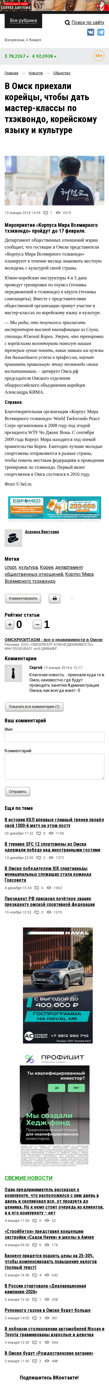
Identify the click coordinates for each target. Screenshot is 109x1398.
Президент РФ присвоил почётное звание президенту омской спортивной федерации (50, 901)
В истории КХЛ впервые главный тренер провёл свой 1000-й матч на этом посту (54, 822)
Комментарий (18, 750)
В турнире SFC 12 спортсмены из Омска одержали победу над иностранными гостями (52, 847)
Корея (46, 567)
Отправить (19, 791)
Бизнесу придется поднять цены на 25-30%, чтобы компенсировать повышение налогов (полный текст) (51, 1261)
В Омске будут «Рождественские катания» (49, 1353)
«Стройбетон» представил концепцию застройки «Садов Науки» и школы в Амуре (49, 1234)
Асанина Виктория (42, 531)
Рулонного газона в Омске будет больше (48, 1310)
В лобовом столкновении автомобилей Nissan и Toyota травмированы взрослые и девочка (54, 1331)
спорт (11, 567)
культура (28, 567)
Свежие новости (29, 1178)
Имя (8, 729)
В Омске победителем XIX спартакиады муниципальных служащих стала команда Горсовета (48, 874)
